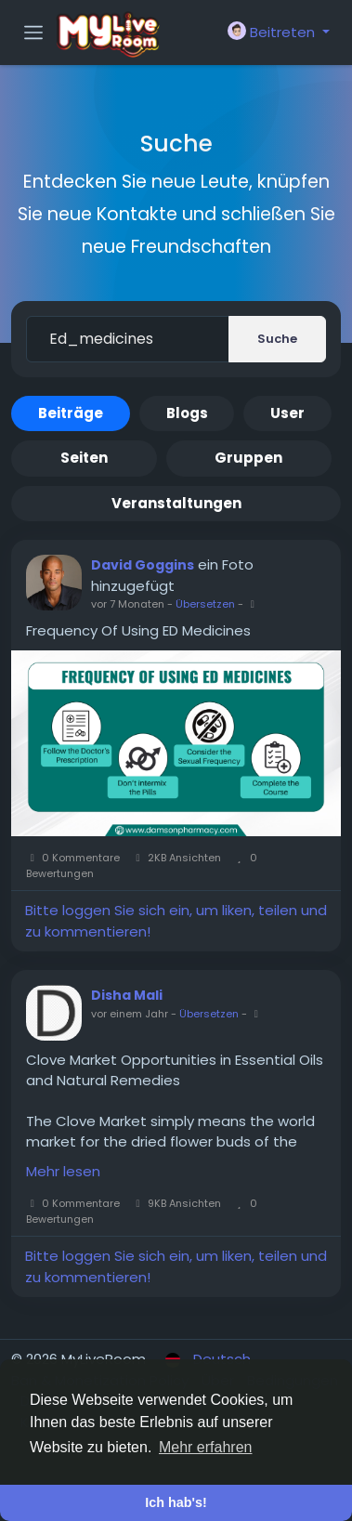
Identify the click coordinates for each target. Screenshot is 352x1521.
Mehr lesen (63, 1171)
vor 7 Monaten (127, 604)
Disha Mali (127, 995)
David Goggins (142, 565)
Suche (277, 338)
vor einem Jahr (129, 1013)
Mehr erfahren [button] (206, 1447)
